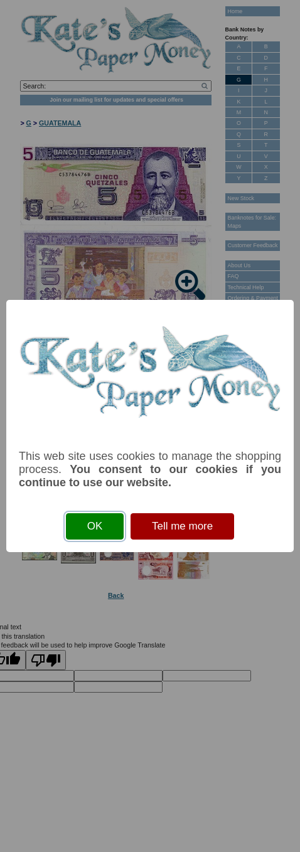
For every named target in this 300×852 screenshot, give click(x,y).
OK (95, 526)
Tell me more (182, 526)
